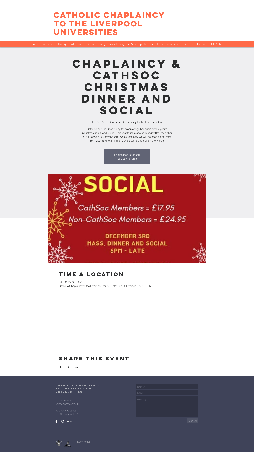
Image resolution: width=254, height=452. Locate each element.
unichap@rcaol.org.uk (67, 403)
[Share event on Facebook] (60, 367)
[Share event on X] (68, 367)
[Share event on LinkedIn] (76, 367)
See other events (127, 158)
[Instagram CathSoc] (62, 422)
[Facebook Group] (56, 422)
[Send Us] (192, 420)
